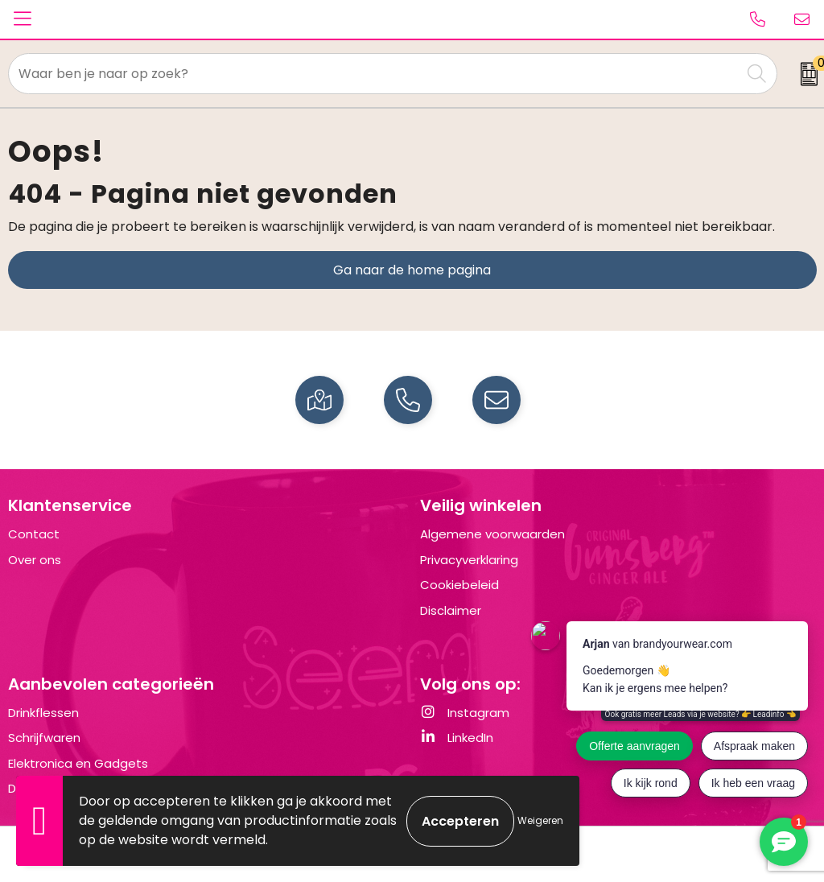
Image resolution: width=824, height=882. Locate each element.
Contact (34, 533)
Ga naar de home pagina (412, 270)
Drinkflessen (43, 712)
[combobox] (375, 73)
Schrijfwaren (44, 737)
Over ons (34, 559)
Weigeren (540, 820)
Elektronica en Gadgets (78, 763)
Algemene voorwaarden (492, 533)
